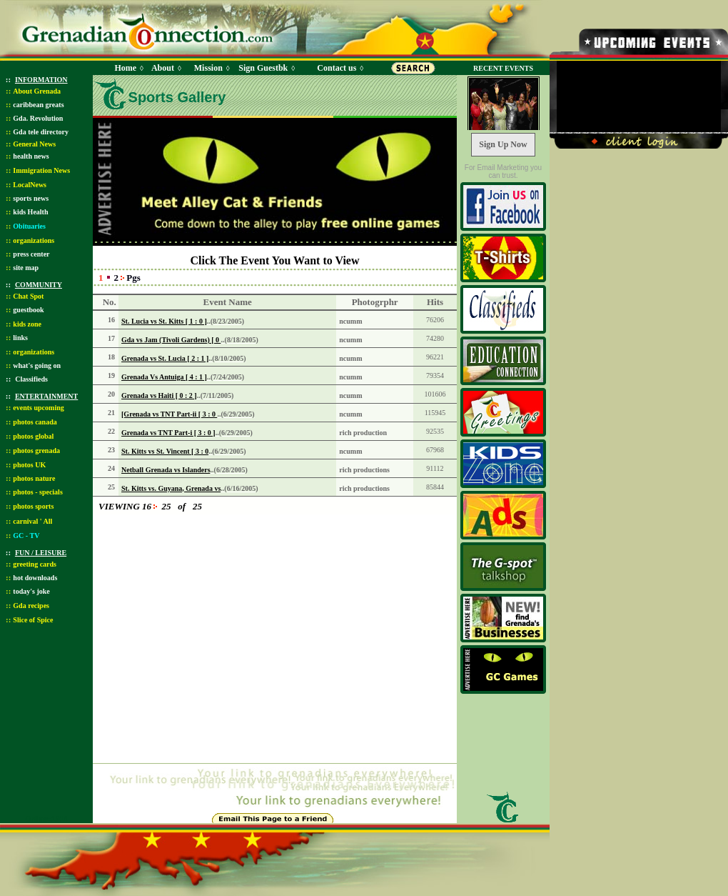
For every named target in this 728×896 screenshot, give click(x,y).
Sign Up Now (503, 144)
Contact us (336, 68)
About (162, 68)
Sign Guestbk (265, 68)
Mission (208, 68)
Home (125, 68)
